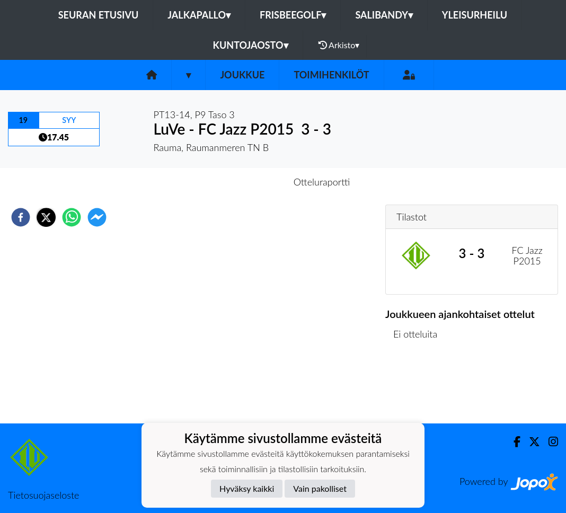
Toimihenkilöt (331, 75)
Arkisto (339, 45)
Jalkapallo (199, 15)
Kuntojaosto (250, 45)
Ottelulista (419, 388)
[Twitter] (530, 441)
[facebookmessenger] (97, 217)
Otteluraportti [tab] (322, 182)
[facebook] (20, 217)
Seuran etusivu (98, 15)
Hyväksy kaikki (246, 488)
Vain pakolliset (320, 488)
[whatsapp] (71, 217)
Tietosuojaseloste (43, 495)
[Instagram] (549, 441)
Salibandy (383, 15)
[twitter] (46, 217)
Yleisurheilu (474, 15)
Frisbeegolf (293, 15)
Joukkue (242, 75)
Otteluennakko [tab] (246, 182)
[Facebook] (512, 441)
